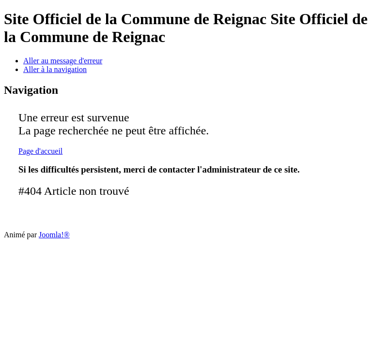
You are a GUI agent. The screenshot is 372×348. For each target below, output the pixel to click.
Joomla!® (54, 235)
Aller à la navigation (55, 69)
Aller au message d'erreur (62, 61)
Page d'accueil (40, 151)
